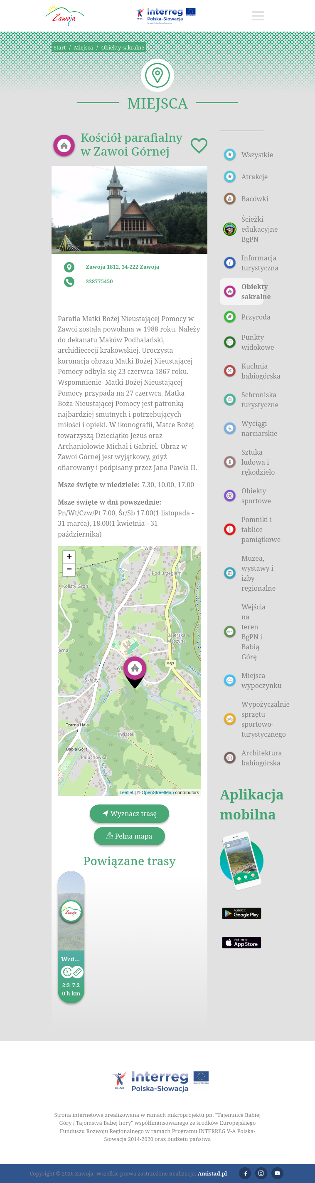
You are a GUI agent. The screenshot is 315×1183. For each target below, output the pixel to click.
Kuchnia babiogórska (243, 371)
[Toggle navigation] (258, 16)
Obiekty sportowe (243, 495)
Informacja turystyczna (243, 262)
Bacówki (243, 198)
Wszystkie (243, 154)
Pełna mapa (129, 836)
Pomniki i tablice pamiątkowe (243, 529)
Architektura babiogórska (243, 757)
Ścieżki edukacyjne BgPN (243, 229)
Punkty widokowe (243, 342)
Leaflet (126, 792)
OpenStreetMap (158, 792)
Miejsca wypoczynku (243, 680)
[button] (134, 671)
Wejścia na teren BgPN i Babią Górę (243, 631)
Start (60, 47)
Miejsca (83, 47)
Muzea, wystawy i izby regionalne (243, 573)
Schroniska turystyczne (243, 399)
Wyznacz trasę (129, 813)
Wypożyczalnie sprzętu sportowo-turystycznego (243, 719)
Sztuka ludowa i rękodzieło (243, 462)
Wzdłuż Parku (71, 959)
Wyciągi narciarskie (243, 428)
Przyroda (243, 317)
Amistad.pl (212, 1173)
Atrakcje (243, 176)
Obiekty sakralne (122, 47)
